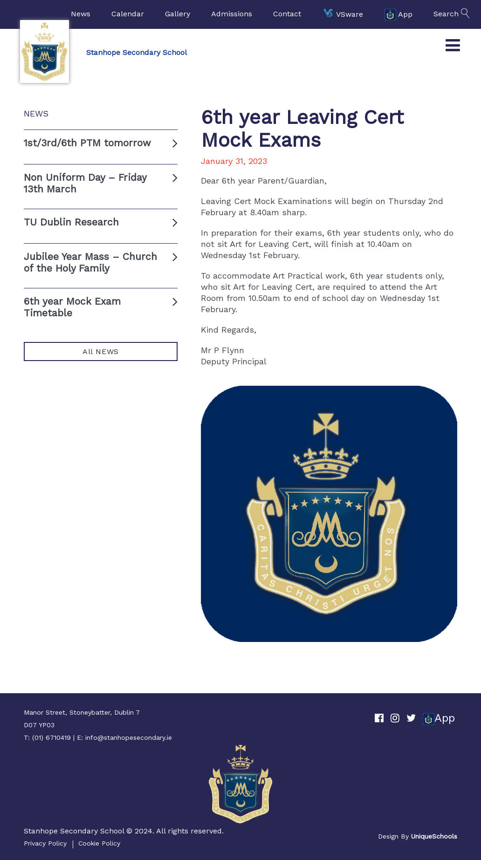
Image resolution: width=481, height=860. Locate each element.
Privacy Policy (45, 843)
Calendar (127, 13)
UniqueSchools (434, 836)
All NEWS (100, 351)
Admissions (231, 13)
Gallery (177, 13)
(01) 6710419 (51, 737)
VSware (342, 14)
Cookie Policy (99, 843)
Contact (287, 13)
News (80, 13)
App (398, 14)
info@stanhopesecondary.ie (128, 737)
